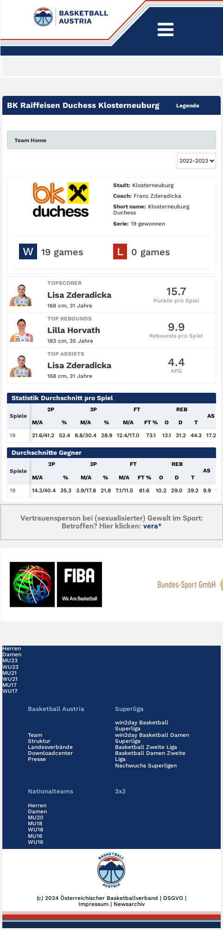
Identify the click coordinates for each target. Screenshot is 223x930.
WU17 (10, 691)
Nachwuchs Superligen (146, 765)
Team (35, 735)
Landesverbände (50, 747)
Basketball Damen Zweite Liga (150, 756)
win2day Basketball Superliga (141, 725)
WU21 (10, 679)
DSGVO (173, 898)
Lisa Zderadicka (79, 295)
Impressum (93, 904)
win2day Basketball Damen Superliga (152, 738)
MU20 (36, 817)
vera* (152, 526)
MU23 (10, 660)
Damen (11, 654)
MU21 (9, 673)
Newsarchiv (129, 904)
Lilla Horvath (73, 330)
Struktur (39, 741)
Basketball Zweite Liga (146, 747)
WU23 (10, 667)
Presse (37, 759)
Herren (11, 648)
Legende (187, 105)
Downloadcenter (50, 753)
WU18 (35, 829)
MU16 (35, 836)
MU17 (9, 685)
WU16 (35, 842)
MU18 (35, 823)
